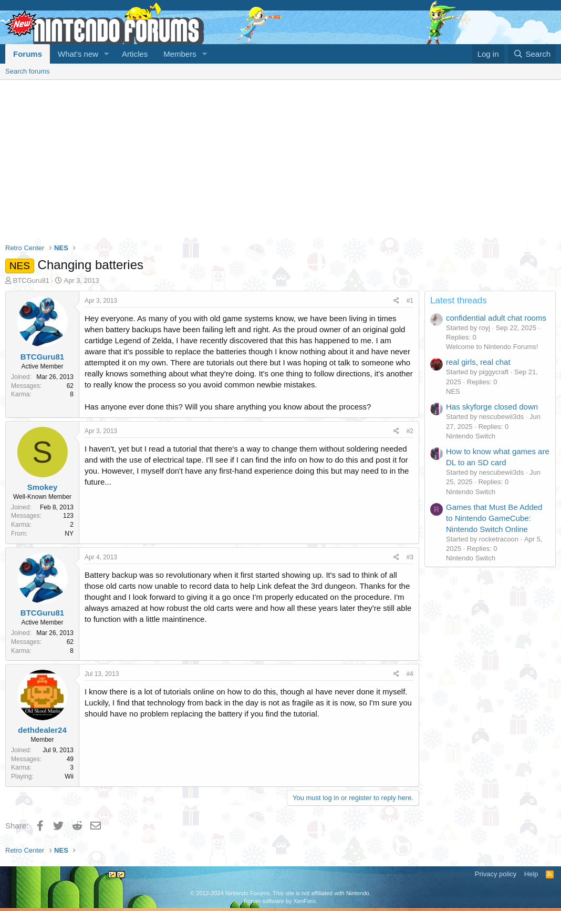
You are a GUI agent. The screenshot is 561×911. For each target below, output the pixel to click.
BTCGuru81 (31, 280)
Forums (27, 53)
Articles (135, 53)
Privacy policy (495, 874)
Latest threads (458, 300)
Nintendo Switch (470, 436)
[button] (106, 54)
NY (69, 533)
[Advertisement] (280, 158)
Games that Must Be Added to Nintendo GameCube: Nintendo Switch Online (494, 518)
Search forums (27, 71)
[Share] (396, 301)
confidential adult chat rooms (496, 317)
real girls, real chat (478, 361)
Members (179, 53)
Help (531, 874)
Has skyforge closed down (492, 406)
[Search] (532, 54)
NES (453, 391)
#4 (410, 674)
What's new (78, 53)
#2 (410, 431)
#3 (410, 557)
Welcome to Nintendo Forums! (492, 347)
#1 (410, 300)
